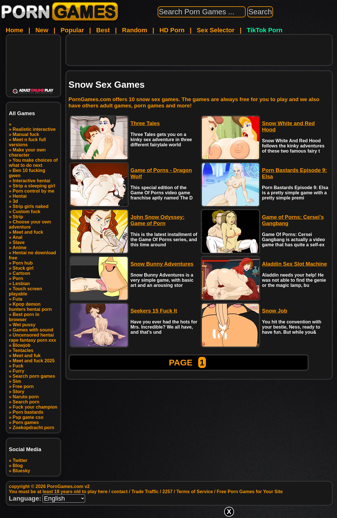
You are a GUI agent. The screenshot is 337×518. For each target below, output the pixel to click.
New (41, 30)
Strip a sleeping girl (34, 185)
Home (14, 30)
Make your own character (27, 152)
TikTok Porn (264, 30)
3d (15, 201)
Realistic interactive (34, 129)
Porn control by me (33, 191)
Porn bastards (28, 412)
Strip (18, 216)
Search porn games (34, 376)
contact (119, 491)
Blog (18, 465)
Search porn (26, 401)
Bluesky (21, 470)
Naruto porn (26, 396)
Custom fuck (26, 211)
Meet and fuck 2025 (34, 360)
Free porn (23, 386)
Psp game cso (28, 417)
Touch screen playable (25, 291)
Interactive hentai (31, 180)
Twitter (20, 460)
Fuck (18, 365)
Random (134, 30)
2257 (168, 491)
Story (18, 391)
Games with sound (33, 329)
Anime (20, 247)
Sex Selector (215, 30)
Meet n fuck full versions (27, 142)
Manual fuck (26, 134)
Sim (17, 381)
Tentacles (23, 350)
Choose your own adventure (30, 224)
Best (103, 30)
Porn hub (23, 263)
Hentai (20, 196)
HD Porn (171, 30)
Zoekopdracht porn (33, 427)
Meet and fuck (28, 232)
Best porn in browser (24, 317)
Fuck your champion (35, 407)
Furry (18, 371)
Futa (17, 299)
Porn (18, 278)
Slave (19, 242)
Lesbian (21, 283)
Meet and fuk (27, 355)
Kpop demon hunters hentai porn (30, 307)
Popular (72, 30)
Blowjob (21, 345)
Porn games (26, 422)
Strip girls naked (30, 206)
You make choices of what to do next (33, 163)
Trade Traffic (145, 491)
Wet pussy (24, 324)
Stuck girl (23, 268)
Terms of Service (194, 491)
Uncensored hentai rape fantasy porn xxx (32, 338)
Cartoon (21, 273)
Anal (18, 237)
